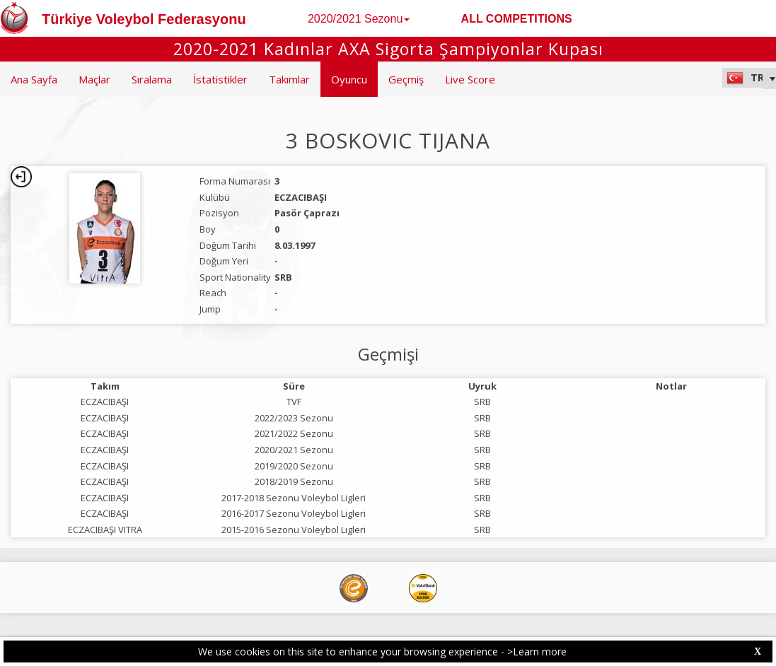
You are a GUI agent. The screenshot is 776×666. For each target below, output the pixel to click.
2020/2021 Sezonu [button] (359, 19)
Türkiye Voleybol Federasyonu (144, 19)
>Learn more (537, 651)
